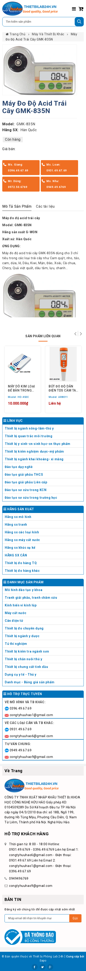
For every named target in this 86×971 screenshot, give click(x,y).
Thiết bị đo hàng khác (22, 570)
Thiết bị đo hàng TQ (21, 563)
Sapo (43, 960)
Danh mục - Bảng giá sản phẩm (30, 682)
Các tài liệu (45, 206)
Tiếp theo (81, 333)
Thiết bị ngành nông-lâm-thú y (29, 428)
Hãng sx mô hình (43, 518)
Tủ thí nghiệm (43, 645)
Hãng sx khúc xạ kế (43, 548)
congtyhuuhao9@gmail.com (31, 757)
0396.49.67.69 (21, 708)
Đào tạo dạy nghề (19, 467)
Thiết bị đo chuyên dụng (43, 629)
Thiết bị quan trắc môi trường (28, 436)
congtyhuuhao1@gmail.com (31, 715)
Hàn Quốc (28, 130)
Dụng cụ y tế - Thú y (43, 675)
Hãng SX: (10, 130)
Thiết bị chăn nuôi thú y (43, 660)
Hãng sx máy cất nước (43, 541)
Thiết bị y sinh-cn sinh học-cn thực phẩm (37, 444)
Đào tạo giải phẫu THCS (24, 474)
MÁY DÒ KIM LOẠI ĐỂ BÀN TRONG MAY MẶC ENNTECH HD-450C (21, 388)
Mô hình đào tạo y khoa (43, 591)
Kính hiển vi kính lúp (43, 606)
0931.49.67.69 (21, 729)
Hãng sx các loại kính (43, 533)
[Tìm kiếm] (79, 21)
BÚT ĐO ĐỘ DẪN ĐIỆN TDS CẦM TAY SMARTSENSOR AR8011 (63, 388)
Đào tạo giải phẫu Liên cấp (26, 482)
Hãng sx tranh (43, 525)
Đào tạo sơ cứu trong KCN (25, 490)
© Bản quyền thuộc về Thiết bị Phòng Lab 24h (33, 956)
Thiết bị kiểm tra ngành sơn (27, 651)
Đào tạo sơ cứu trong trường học (31, 497)
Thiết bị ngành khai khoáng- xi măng (34, 459)
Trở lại (75, 333)
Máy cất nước (43, 614)
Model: (8, 124)
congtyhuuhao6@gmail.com (31, 736)
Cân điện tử (43, 621)
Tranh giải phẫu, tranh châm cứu (43, 598)
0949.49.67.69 (21, 750)
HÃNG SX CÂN (43, 556)
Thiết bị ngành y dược (22, 636)
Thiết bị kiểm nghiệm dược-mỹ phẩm (34, 451)
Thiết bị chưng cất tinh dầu (26, 667)
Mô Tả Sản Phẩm (16, 206)
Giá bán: (9, 149)
